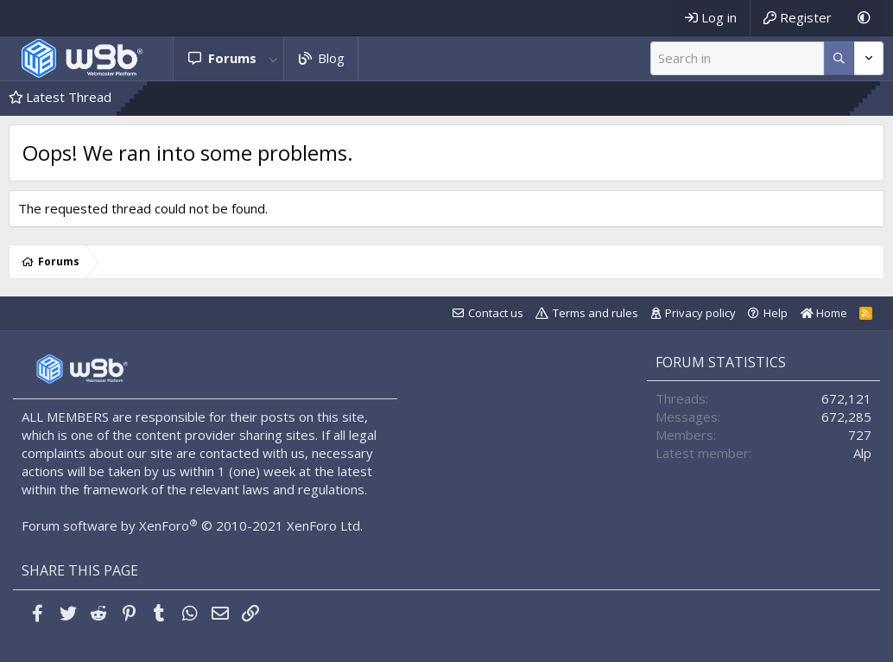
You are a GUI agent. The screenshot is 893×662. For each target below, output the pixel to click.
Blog (331, 58)
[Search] (737, 58)
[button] (273, 58)
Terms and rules (595, 313)
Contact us (495, 313)
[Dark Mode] (864, 17)
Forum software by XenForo (192, 525)
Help (775, 313)
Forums (232, 58)
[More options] (839, 58)
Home (824, 313)
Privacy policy (700, 313)
